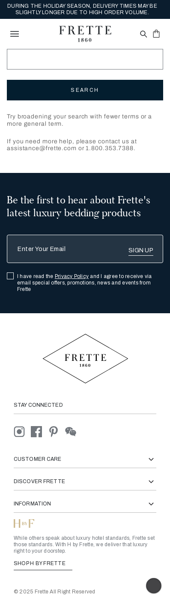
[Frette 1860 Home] (85, 33)
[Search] (85, 59)
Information (85, 504)
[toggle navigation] (15, 34)
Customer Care (85, 459)
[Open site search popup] (143, 34)
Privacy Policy (72, 276)
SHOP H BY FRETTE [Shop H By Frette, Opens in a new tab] (43, 563)
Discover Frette (85, 481)
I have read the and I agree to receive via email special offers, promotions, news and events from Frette (84, 282)
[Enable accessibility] (153, 585)
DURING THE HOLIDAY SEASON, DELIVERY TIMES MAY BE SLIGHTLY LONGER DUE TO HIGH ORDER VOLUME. (82, 9)
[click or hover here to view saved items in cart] (156, 33)
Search (85, 90)
